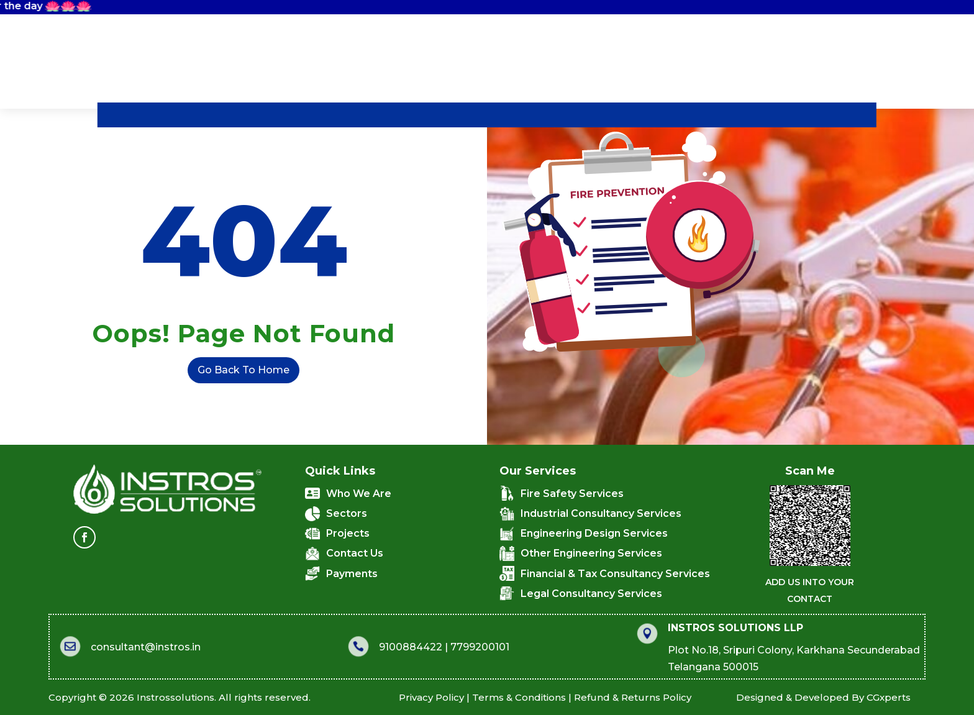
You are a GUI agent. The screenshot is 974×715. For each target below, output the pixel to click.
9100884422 (365, 647)
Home (179, 115)
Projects (546, 115)
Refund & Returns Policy (485, 697)
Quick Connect (752, 114)
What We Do (373, 115)
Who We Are (266, 115)
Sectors (466, 115)
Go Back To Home (223, 370)
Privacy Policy (300, 697)
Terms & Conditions (380, 697)
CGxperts (785, 697)
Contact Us (635, 115)
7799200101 (434, 647)
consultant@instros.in (100, 647)
